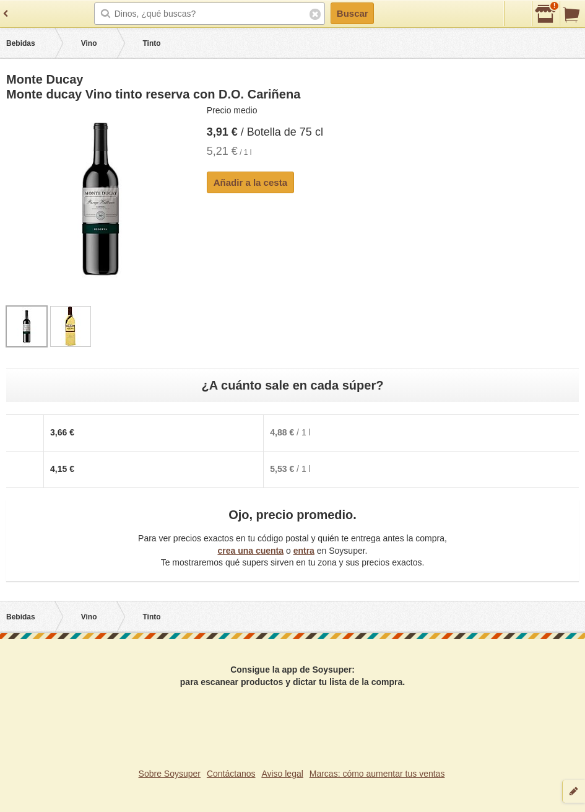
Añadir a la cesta (250, 182)
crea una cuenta (250, 551)
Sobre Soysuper (170, 774)
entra (303, 551)
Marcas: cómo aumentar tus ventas (377, 774)
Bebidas (20, 43)
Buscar (352, 13)
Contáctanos (231, 774)
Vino (89, 43)
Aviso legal (282, 774)
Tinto (151, 43)
